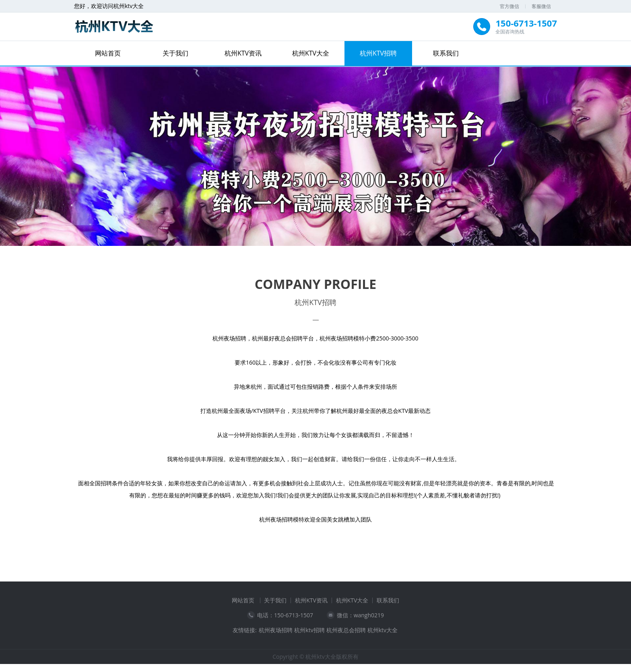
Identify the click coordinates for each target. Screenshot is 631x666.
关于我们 (175, 53)
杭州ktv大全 (382, 632)
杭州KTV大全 (310, 53)
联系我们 (446, 53)
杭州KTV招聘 (378, 53)
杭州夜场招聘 (276, 632)
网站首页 (108, 53)
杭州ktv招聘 (309, 632)
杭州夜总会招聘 (346, 632)
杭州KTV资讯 (243, 53)
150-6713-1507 (293, 617)
